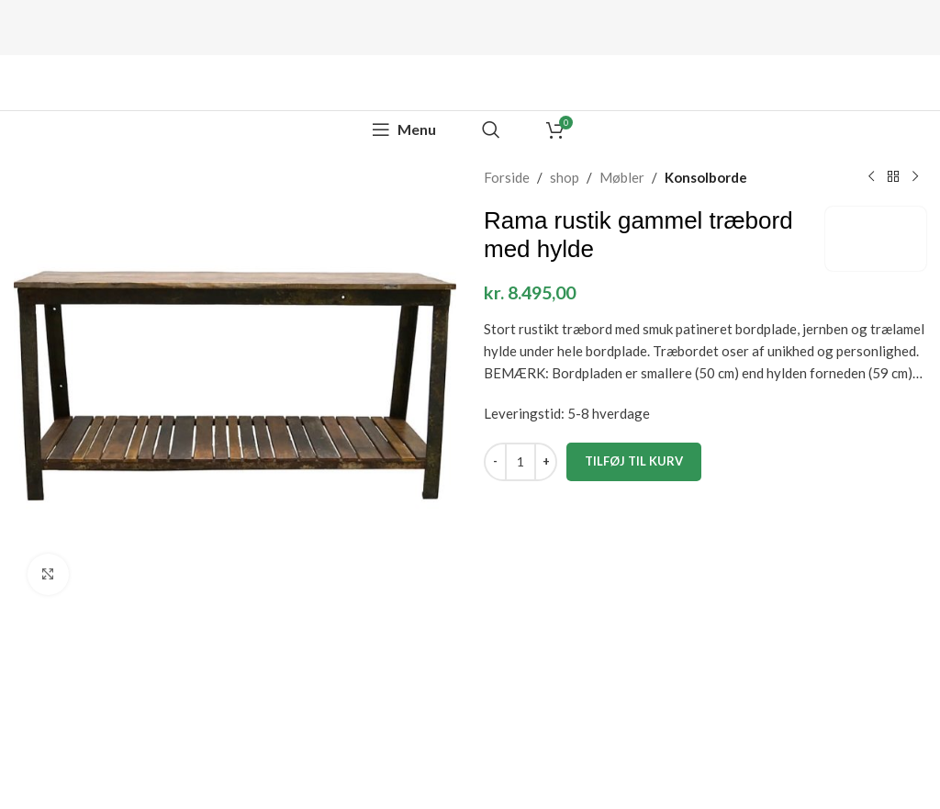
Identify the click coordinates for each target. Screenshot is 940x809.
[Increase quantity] (545, 462)
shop (564, 177)
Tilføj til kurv (634, 461)
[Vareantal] (520, 462)
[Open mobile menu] (404, 129)
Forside (507, 177)
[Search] (491, 129)
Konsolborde (706, 177)
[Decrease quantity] (495, 462)
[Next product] (915, 177)
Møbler (621, 177)
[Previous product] (871, 177)
